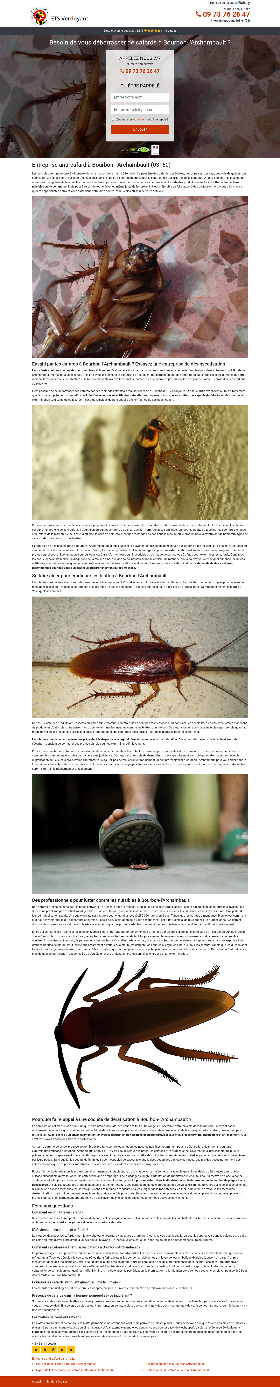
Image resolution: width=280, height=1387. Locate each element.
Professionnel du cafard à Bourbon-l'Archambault (177, 1370)
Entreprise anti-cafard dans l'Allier (53, 1358)
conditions (140, 119)
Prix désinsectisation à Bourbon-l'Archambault (66, 1364)
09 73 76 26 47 (223, 14)
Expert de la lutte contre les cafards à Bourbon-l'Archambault (75, 1370)
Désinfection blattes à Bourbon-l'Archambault (175, 1364)
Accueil (37, 1381)
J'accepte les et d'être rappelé (142, 119)
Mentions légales (57, 1381)
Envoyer (140, 129)
